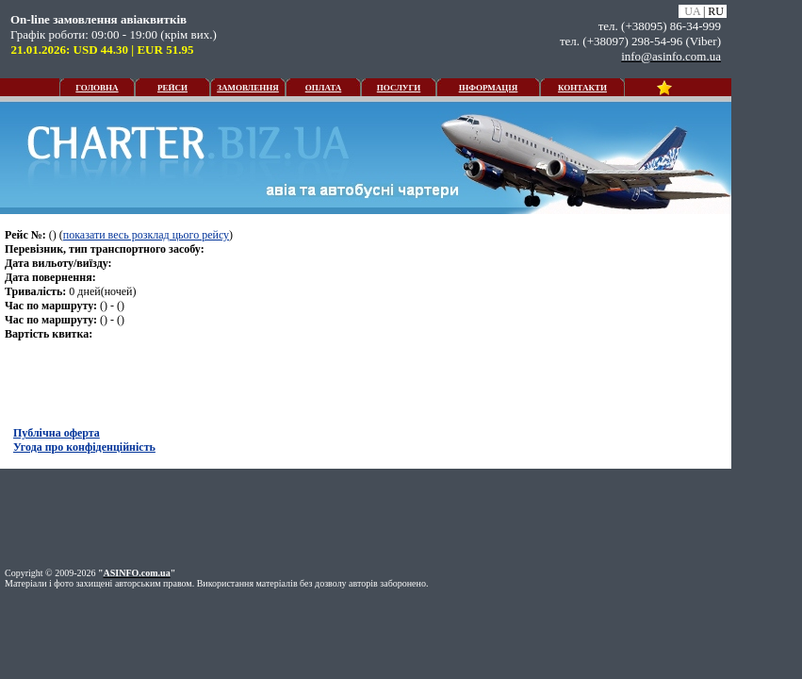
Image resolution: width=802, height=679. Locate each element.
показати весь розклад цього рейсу (146, 234)
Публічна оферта (56, 432)
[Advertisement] (366, 515)
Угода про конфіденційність (84, 447)
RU (716, 11)
